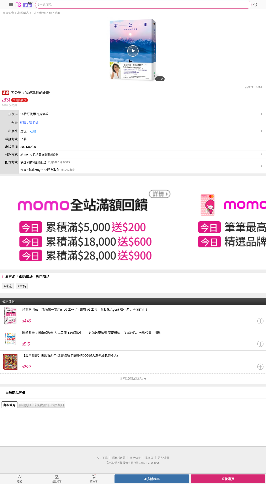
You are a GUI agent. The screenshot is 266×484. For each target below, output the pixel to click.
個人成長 (55, 13)
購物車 (94, 481)
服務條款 (135, 457)
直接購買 (228, 479)
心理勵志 (23, 13)
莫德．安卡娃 (29, 122)
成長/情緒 (39, 13)
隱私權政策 (119, 457)
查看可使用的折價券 (141, 114)
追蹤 (33, 131)
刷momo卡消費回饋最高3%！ (41, 154)
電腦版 (149, 457)
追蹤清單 (57, 481)
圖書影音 (8, 13)
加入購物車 (152, 479)
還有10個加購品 (133, 378)
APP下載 (102, 457)
